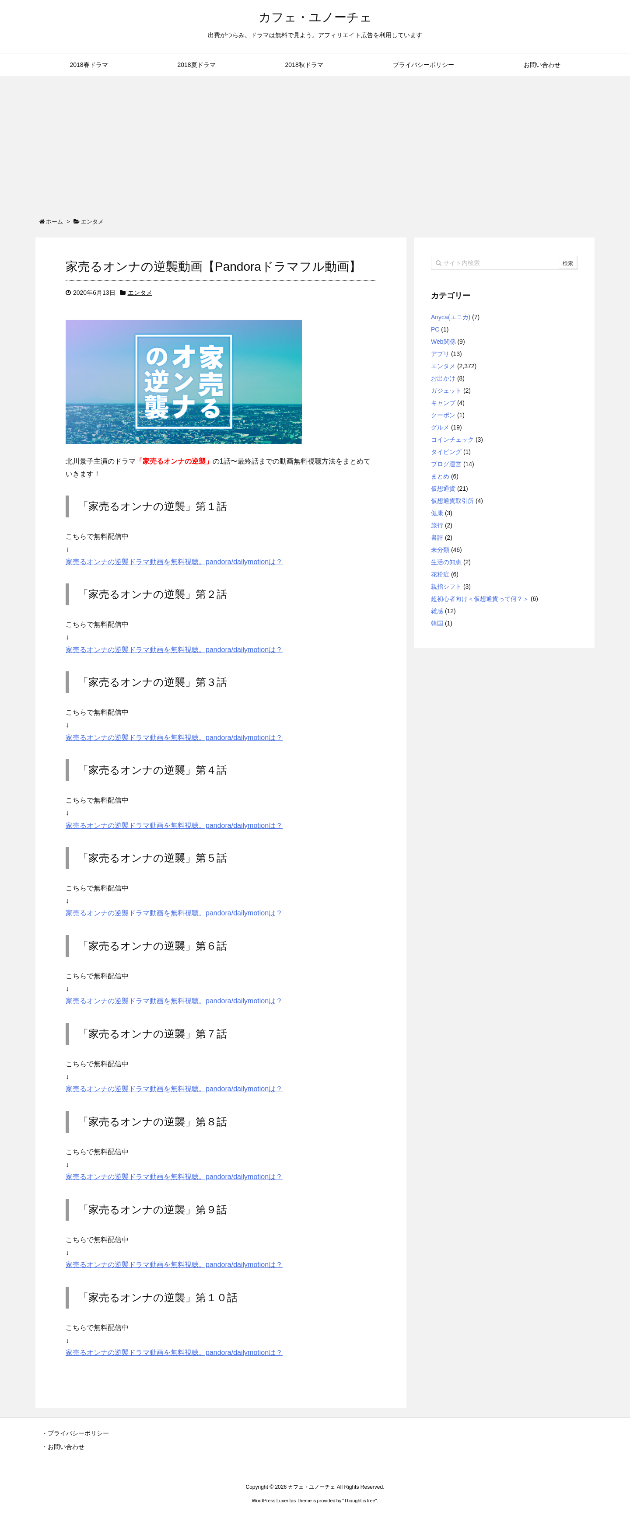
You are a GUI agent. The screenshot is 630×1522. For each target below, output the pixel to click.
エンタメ (140, 292)
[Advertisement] (315, 142)
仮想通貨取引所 (452, 500)
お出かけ (443, 378)
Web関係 (443, 341)
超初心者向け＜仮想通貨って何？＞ (480, 598)
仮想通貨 (443, 488)
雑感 (437, 610)
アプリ (440, 353)
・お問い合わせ (63, 1446)
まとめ (440, 476)
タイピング (446, 451)
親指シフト (446, 586)
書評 (437, 537)
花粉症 (440, 574)
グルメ (440, 427)
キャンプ (443, 402)
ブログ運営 (446, 464)
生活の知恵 (446, 562)
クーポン (443, 415)
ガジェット (446, 390)
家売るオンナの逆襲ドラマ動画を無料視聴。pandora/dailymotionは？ (174, 562)
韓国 (437, 623)
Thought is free (359, 1500)
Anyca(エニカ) (450, 317)
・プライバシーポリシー (75, 1433)
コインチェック (452, 439)
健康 (437, 513)
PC (435, 329)
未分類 (440, 549)
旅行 (437, 525)
